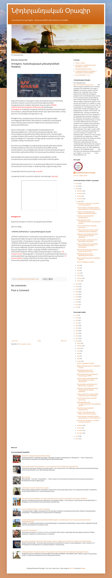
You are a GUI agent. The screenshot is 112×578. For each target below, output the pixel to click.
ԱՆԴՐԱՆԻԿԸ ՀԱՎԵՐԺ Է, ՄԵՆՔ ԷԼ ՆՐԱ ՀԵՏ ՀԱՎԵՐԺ (88, 204)
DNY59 (72, 568)
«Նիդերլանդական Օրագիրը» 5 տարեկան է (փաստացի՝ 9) (86, 71)
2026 (77, 183)
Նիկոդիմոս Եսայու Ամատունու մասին (35, 488)
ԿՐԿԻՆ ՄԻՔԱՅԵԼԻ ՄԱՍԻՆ (85, 262)
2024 (77, 189)
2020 (77, 292)
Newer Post (15, 341)
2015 (77, 304)
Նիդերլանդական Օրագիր (50, 10)
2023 (77, 284)
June (78, 268)
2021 (77, 289)
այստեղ (39, 171)
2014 (77, 307)
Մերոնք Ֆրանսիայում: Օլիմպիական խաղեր (85, 254)
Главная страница (80, 63)
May (78, 270)
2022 (77, 286)
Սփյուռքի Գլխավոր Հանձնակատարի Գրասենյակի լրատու (89, 221)
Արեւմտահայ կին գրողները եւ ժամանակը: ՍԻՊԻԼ (87, 250)
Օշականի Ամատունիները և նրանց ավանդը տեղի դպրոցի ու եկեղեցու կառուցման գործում (54, 498)
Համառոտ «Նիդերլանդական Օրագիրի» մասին (85, 65)
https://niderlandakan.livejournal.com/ (84, 85)
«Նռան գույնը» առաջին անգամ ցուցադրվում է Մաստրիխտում (88, 208)
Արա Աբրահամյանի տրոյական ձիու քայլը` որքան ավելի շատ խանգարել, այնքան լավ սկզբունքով (56, 541)
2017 (77, 299)
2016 (77, 302)
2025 (77, 186)
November (80, 193)
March (79, 275)
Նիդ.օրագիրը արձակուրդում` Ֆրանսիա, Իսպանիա (87, 240)
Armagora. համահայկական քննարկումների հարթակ (86, 212)
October (79, 196)
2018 (77, 297)
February (79, 278)
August (79, 201)
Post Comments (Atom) (24, 344)
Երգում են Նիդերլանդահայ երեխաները (36, 456)
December (80, 191)
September (80, 198)
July (78, 265)
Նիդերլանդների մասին (83, 69)
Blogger (83, 568)
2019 (77, 294)
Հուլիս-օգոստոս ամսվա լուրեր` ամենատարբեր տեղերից (88, 230)
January (79, 281)
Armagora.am (17, 109)
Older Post (63, 341)
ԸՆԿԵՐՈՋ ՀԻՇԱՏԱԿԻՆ (29, 530)
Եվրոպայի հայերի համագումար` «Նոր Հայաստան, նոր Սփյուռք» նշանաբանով (50, 466)
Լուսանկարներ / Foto (82, 75)
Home (39, 341)
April (78, 273)
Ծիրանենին (26, 477)
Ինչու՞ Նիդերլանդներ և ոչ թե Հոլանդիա (36, 509)
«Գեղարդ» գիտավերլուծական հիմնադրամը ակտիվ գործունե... (87, 235)
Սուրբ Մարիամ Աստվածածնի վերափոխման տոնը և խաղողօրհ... (87, 245)
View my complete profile (80, 175)
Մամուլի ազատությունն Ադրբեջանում (85, 216)
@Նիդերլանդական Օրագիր (85, 172)
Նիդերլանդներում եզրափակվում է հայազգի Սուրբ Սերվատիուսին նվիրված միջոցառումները (55, 552)
